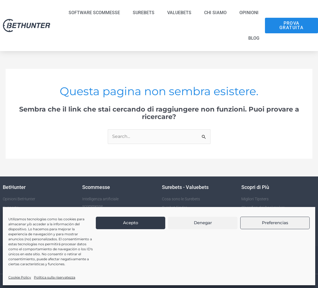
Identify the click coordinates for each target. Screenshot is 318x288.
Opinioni (249, 12)
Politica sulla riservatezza (54, 277)
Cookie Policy (19, 277)
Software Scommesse (94, 12)
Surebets (143, 12)
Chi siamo (215, 12)
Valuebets (179, 12)
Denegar (203, 222)
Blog (253, 38)
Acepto (130, 222)
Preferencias (275, 222)
